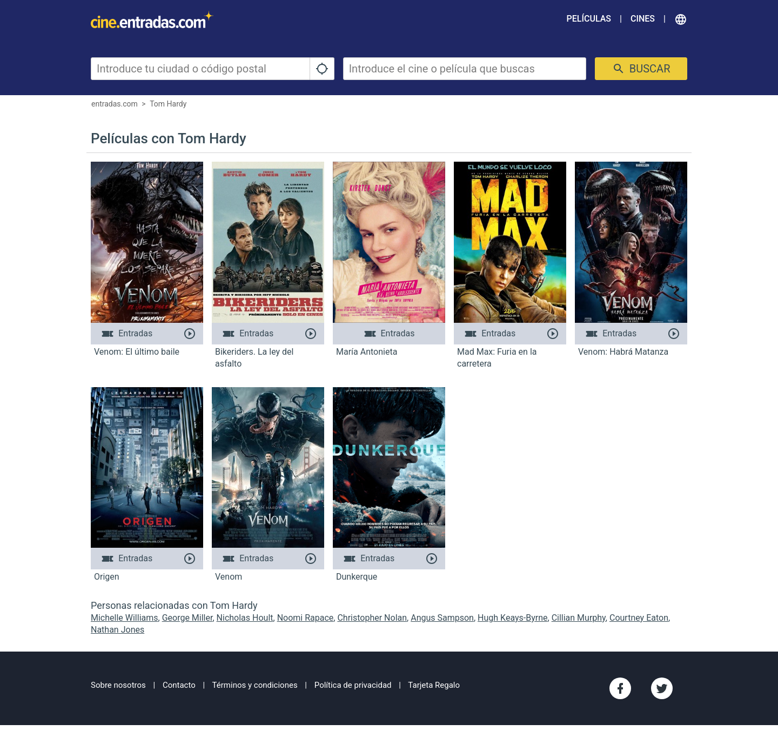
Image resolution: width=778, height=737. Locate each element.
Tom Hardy (168, 103)
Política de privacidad (353, 685)
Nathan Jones (117, 630)
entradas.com (114, 103)
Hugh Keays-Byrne (512, 618)
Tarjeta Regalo (434, 685)
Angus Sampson (442, 618)
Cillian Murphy (579, 618)
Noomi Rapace (305, 618)
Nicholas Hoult (245, 618)
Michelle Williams (124, 618)
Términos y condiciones (255, 685)
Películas (589, 19)
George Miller (187, 618)
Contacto (179, 685)
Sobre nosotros (118, 685)
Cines (643, 19)
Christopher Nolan (372, 618)
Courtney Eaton (638, 618)
